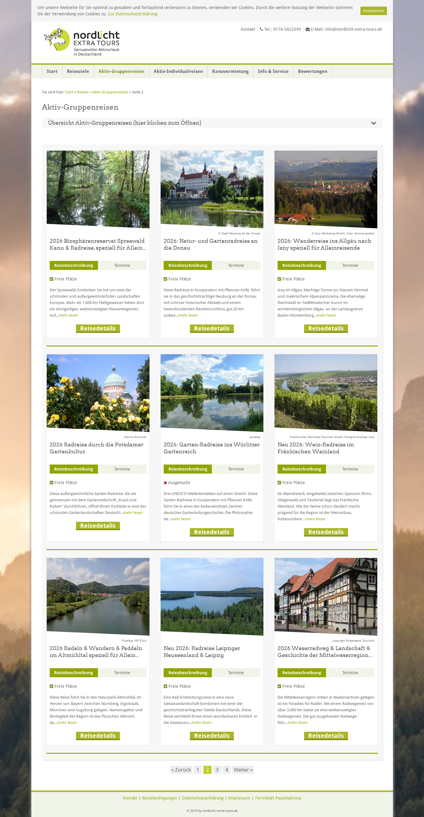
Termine (122, 265)
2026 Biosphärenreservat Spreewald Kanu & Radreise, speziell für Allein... (98, 244)
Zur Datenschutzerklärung (132, 13)
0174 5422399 (287, 29)
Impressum (239, 798)
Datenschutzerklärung (203, 798)
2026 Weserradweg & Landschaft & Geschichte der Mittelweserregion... (325, 651)
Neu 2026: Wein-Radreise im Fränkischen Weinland (316, 448)
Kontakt (248, 29)
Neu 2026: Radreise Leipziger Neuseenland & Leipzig (202, 651)
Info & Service (273, 71)
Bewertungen (312, 71)
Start (52, 71)
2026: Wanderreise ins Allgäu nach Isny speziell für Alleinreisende (324, 244)
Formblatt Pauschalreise (278, 798)
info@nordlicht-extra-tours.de (353, 29)
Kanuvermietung (230, 71)
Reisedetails (98, 328)
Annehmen (373, 10)
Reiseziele (78, 71)
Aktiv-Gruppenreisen (121, 71)
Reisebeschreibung (73, 265)
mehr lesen (68, 315)
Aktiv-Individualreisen (178, 71)
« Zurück (181, 770)
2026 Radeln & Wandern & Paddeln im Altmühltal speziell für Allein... (96, 651)
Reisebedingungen (159, 798)
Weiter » (243, 770)
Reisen (83, 92)
